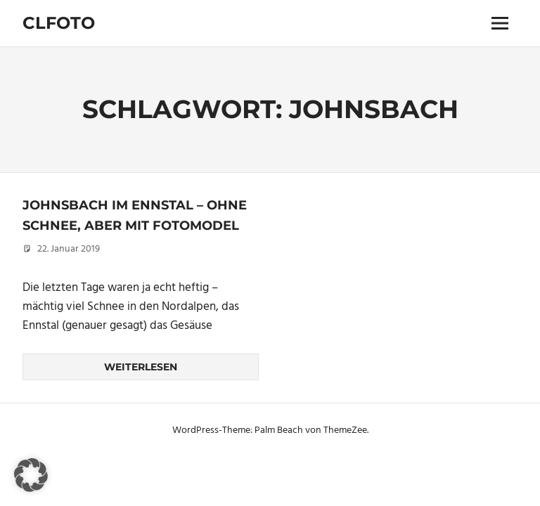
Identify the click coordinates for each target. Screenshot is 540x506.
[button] (31, 475)
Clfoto (58, 23)
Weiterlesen (140, 367)
